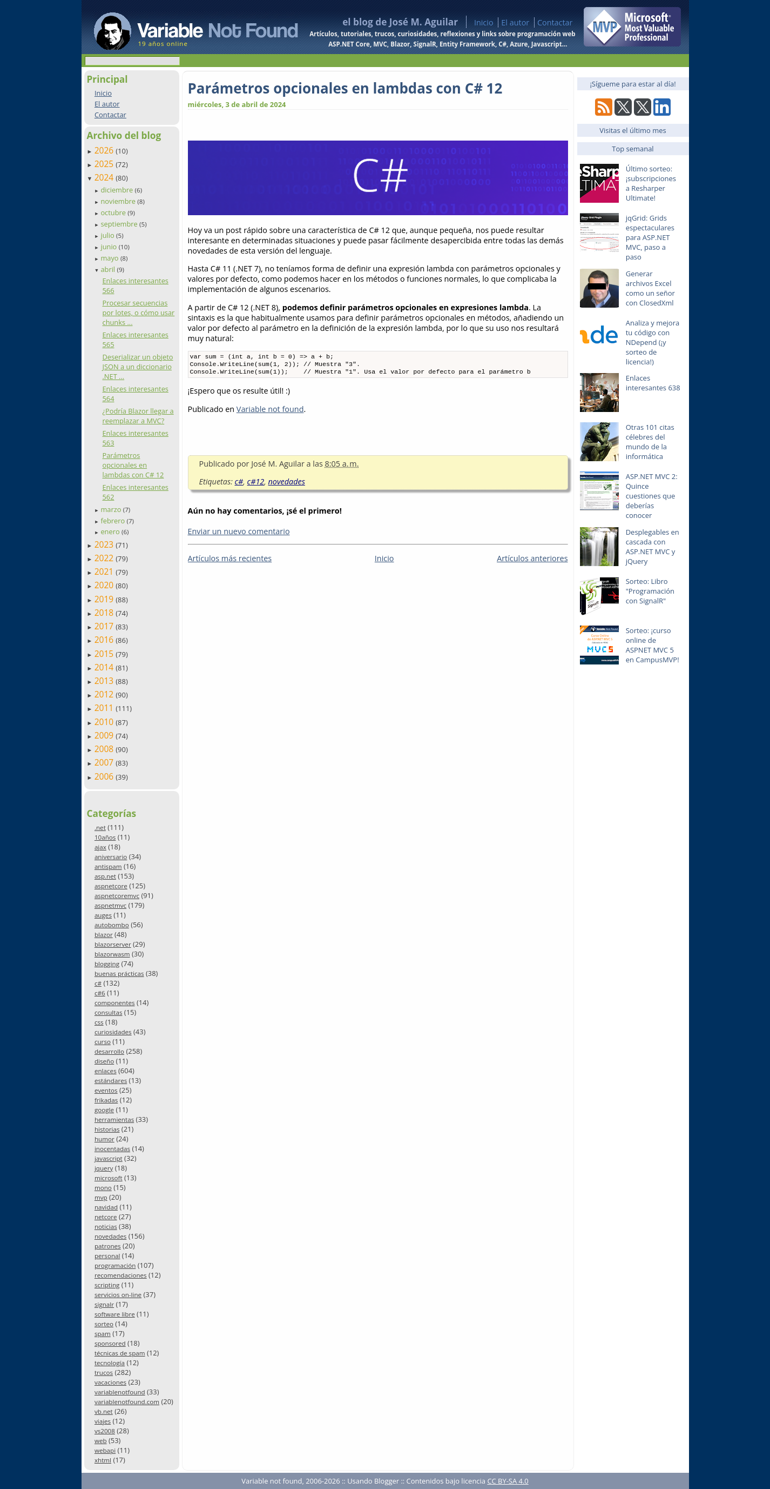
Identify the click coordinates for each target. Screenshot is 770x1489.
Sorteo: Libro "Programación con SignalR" (650, 591)
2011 (105, 708)
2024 (105, 177)
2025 (105, 164)
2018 (105, 613)
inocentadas (112, 1149)
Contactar (555, 22)
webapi (105, 1450)
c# (98, 983)
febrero (113, 521)
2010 (105, 722)
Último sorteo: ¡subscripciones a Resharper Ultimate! (651, 183)
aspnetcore (110, 886)
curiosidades (113, 1032)
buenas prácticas (119, 973)
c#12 (256, 485)
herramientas (114, 1119)
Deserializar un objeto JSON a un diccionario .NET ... (137, 366)
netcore (105, 1217)
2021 (105, 571)
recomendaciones (120, 1275)
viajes (102, 1421)
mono (103, 1188)
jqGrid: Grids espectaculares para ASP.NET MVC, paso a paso (650, 237)
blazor (103, 934)
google (104, 1110)
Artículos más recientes (230, 561)
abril (108, 269)
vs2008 (104, 1431)
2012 (105, 694)
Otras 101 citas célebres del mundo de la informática (650, 441)
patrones (107, 1246)
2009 (105, 735)
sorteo (103, 1324)
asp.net (105, 876)
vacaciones (110, 1382)
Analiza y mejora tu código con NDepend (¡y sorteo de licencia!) (653, 342)
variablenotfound (119, 1392)
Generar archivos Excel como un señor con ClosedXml (650, 288)
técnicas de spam (119, 1353)
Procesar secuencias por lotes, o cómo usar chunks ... (138, 312)
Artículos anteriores (532, 561)
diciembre (117, 190)
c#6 (99, 993)
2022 (105, 558)
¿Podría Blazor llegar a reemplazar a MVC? (137, 416)
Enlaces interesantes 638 (653, 383)
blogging (106, 964)
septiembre (119, 224)
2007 (105, 762)
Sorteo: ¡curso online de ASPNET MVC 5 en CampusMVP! (652, 645)
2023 (105, 544)
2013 (105, 681)
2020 (105, 585)
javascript (108, 1158)
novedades (110, 1236)
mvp (100, 1197)
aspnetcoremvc (116, 896)
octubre (113, 212)
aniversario (110, 857)
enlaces (105, 1071)
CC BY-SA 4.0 (507, 1481)
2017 (105, 626)
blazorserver (112, 944)
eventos (106, 1090)
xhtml (102, 1460)
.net (100, 827)
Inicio (484, 22)
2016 (105, 640)
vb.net (103, 1411)
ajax (100, 847)
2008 (105, 749)
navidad (106, 1207)
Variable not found (270, 412)
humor (104, 1139)
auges (103, 915)
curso (102, 1042)
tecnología (109, 1363)
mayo (110, 258)
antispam (108, 866)
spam (102, 1334)
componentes (114, 1003)
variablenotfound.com (126, 1402)
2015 (105, 654)
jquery (103, 1168)
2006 (105, 776)
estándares (110, 1080)
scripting (107, 1285)
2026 (105, 150)
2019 (105, 599)
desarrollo (109, 1051)
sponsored (110, 1343)
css (99, 1022)
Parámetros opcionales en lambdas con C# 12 (133, 465)
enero (110, 531)
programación (115, 1265)
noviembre (118, 201)
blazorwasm (112, 954)
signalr (104, 1304)
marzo (111, 509)
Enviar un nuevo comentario (239, 534)
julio (108, 235)
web (100, 1441)
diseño (104, 1061)
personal (107, 1256)
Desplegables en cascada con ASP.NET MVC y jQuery (652, 546)
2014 (105, 667)
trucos (103, 1372)
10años (105, 837)
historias (107, 1129)
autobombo (111, 925)
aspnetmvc (110, 905)
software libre (114, 1314)
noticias (105, 1226)
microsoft (108, 1178)
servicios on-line (117, 1295)
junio (109, 246)
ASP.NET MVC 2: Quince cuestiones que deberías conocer (652, 495)
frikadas (106, 1100)
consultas (108, 1012)
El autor (515, 22)
